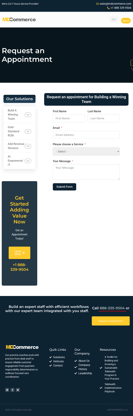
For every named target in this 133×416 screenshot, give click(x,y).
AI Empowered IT (19, 160)
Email (56, 128)
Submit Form (64, 186)
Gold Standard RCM (19, 131)
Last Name (94, 111)
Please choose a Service (68, 144)
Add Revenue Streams (19, 146)
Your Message (62, 161)
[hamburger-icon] (114, 19)
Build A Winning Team (19, 114)
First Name (59, 111)
